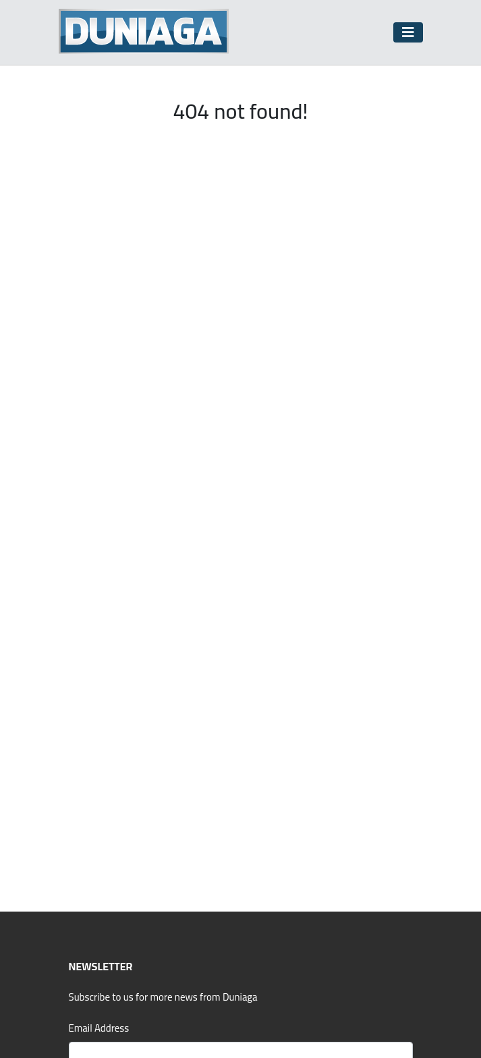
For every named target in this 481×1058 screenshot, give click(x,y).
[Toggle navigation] (408, 32)
